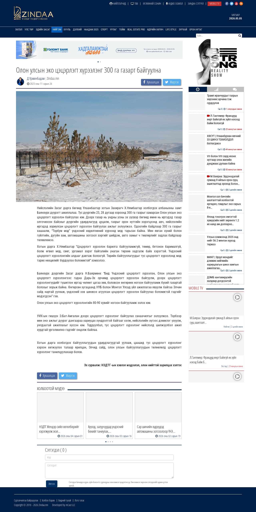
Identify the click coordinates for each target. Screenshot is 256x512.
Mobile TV (214, 3)
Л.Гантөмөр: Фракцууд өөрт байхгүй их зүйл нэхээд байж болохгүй (215, 119)
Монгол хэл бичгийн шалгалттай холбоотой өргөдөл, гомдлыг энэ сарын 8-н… (215, 202)
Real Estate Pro (136, 29)
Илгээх (52, 484)
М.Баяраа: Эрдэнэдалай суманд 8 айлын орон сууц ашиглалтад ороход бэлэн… (215, 180)
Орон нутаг (195, 29)
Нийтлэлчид (118, 3)
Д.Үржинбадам (36, 78)
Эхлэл (18, 29)
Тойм (122, 29)
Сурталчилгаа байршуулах (26, 500)
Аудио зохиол (174, 3)
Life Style (171, 29)
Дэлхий (77, 29)
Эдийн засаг (43, 29)
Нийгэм (57, 29)
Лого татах (79, 500)
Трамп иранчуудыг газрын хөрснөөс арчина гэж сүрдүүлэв (215, 99)
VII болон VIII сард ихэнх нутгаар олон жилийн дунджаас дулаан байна (215, 159)
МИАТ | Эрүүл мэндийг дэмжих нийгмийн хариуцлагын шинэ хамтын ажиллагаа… (215, 262)
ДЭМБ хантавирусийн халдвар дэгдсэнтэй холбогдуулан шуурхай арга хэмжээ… (215, 282)
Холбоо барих (48, 500)
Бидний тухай (64, 500)
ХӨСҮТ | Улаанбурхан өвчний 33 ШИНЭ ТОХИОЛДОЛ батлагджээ (215, 139)
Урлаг (113, 29)
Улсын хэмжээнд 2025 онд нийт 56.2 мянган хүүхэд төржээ (215, 240)
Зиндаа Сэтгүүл (196, 3)
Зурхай (183, 29)
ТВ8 (134, 3)
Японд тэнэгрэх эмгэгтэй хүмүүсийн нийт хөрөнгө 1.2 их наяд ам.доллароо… (215, 220)
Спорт (104, 29)
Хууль (67, 29)
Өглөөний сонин (152, 3)
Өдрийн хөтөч (155, 29)
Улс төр (29, 29)
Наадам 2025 (91, 29)
